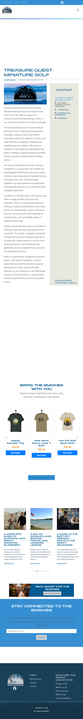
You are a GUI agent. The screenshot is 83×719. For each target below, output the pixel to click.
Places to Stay (62, 691)
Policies (33, 682)
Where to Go (61, 687)
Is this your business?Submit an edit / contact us (65, 281)
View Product (15, 452)
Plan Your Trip (7, 2)
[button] (76, 437)
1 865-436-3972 (63, 109)
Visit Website (62, 118)
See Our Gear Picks (52, 593)
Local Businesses (63, 698)
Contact (16, 2)
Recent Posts (35, 679)
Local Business (10, 79)
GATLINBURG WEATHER (41, 655)
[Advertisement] (41, 51)
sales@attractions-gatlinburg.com (63, 114)
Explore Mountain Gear (41, 477)
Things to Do (61, 684)
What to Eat (61, 694)
